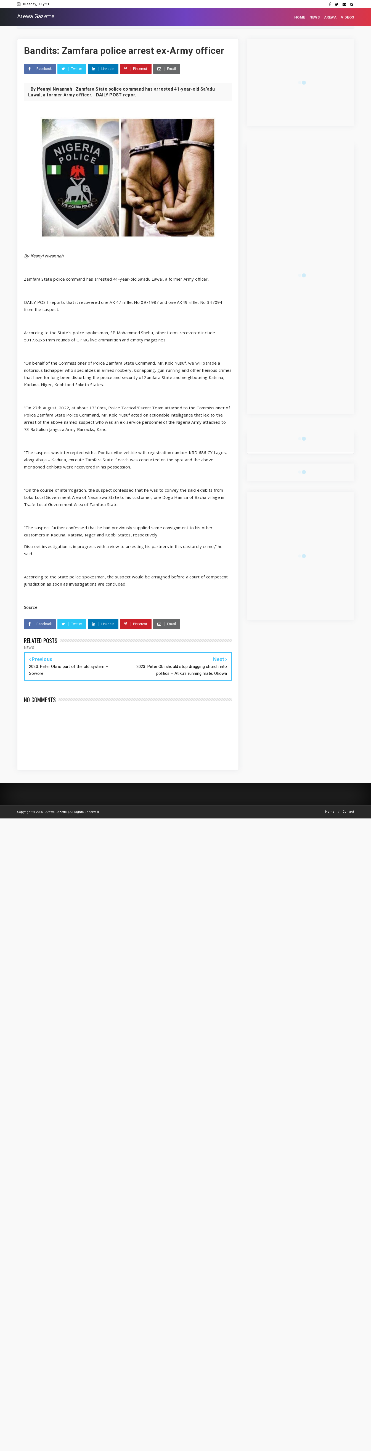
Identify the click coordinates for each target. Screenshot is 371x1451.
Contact (348, 811)
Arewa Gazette (35, 16)
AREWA (330, 17)
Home (330, 811)
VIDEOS (347, 17)
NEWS (314, 17)
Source (31, 607)
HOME (299, 17)
